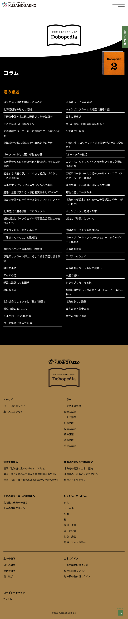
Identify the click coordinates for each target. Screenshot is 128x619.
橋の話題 (69, 434)
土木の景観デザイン (14, 508)
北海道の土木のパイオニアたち (81, 474)
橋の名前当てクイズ (75, 570)
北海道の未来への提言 (15, 502)
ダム (66, 502)
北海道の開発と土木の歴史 (78, 468)
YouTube (8, 599)
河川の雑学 (9, 564)
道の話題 (69, 439)
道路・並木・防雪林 (75, 542)
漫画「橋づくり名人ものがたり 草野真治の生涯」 (30, 474)
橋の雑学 (8, 576)
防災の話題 (70, 445)
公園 (66, 513)
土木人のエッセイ (13, 411)
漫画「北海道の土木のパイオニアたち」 (25, 468)
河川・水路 (70, 525)
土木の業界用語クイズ (76, 564)
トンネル (69, 508)
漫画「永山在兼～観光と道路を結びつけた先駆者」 (31, 479)
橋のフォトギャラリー (76, 479)
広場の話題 (70, 428)
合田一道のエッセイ (14, 405)
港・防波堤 (70, 530)
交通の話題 (70, 411)
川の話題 (69, 422)
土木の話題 (70, 417)
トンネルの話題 (72, 405)
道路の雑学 (9, 570)
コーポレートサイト (14, 592)
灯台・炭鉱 (70, 536)
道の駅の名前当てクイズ (77, 576)
